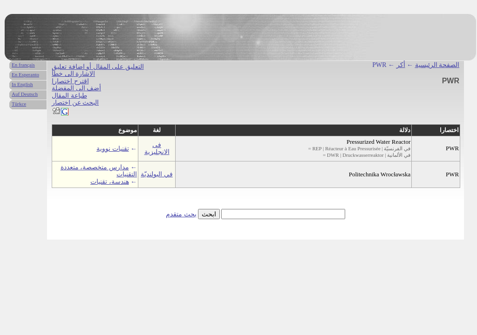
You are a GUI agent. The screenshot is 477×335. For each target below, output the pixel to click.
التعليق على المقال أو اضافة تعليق (98, 66)
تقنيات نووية (112, 148)
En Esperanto (25, 74)
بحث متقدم (181, 214)
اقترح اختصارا (70, 81)
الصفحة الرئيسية (437, 64)
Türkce (19, 104)
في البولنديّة (157, 174)
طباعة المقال (69, 95)
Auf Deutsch (25, 94)
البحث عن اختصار (75, 102)
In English (22, 84)
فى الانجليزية (157, 148)
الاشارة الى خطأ (73, 73)
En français (23, 64)
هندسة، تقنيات (109, 181)
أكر (400, 64)
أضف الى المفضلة (76, 88)
